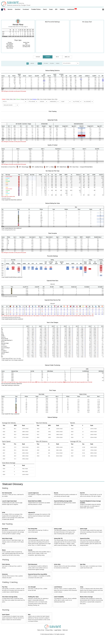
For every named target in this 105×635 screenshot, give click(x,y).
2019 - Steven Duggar (24, 167)
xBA (2, 329)
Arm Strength (32, 587)
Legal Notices (58, 630)
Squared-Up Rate (85, 538)
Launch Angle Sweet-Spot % (7, 340)
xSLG (2, 332)
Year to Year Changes (52, 322)
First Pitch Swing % (5, 352)
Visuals (51, 9)
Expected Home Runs (52, 280)
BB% (2, 356)
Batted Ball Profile (52, 120)
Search (45, 9)
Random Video (26, 42)
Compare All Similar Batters (86, 167)
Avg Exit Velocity (4, 338)
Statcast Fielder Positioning (52, 365)
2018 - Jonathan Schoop (37, 167)
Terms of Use (40, 630)
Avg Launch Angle (5, 343)
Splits (57, 56)
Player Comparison (9, 46)
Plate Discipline (52, 233)
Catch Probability (59, 596)
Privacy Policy (49, 630)
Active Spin (57, 564)
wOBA (2, 334)
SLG (2, 331)
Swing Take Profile (26, 45)
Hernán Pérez (18, 24)
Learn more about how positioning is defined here (11, 383)
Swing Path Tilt (58, 538)
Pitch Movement (32, 564)
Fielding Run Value (33, 596)
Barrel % (3, 341)
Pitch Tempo (52, 390)
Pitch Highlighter (9, 43)
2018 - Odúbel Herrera (62, 167)
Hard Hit (82, 493)
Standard (47, 56)
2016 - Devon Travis (74, 167)
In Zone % (3, 344)
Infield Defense (10, 45)
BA (1, 328)
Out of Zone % (4, 346)
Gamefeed (17, 9)
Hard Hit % (3, 337)
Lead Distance (58, 587)
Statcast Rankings (52, 417)
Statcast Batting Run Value (52, 203)
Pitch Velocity (6, 564)
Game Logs (67, 56)
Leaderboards (72, 9)
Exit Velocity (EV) (7, 493)
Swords (30, 550)
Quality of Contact (52, 145)
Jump (81, 587)
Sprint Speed (5, 614)
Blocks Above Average (86, 596)
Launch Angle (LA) (33, 493)
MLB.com (65, 630)
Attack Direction (32, 538)
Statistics (62, 9)
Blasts (4, 550)
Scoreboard (26, 9)
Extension (5, 574)
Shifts (26, 43)
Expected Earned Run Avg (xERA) (37, 574)
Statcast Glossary (12, 484)
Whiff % (2, 349)
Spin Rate (82, 564)
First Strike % (3, 350)
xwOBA (2, 335)
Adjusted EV (31, 512)
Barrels (56, 493)
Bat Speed (5, 528)
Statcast (38, 56)
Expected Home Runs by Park (52, 300)
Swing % (3, 353)
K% (1, 355)
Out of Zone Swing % (5, 347)
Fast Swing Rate (32, 528)
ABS (56, 9)
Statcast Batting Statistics (52, 70)
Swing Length (58, 528)
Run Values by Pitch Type (52, 171)
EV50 (3, 512)
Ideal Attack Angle (7, 538)
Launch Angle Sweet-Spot (9, 501)
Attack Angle (83, 528)
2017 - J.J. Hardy (50, 167)
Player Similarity (9, 48)
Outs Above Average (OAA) (9, 596)
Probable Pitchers (36, 9)
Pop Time (4, 587)
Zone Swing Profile (26, 46)
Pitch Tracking (52, 111)
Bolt (29, 614)
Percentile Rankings (52, 256)
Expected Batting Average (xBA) (63, 501)
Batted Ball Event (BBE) (34, 501)
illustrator (10, 9)
